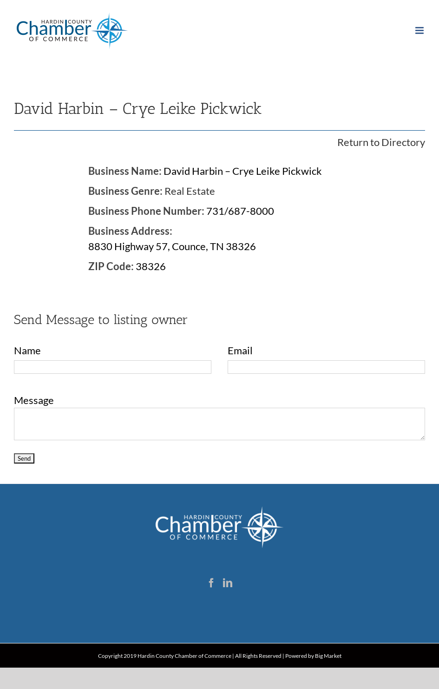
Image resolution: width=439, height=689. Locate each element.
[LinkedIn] (227, 583)
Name (27, 350)
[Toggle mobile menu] (420, 30)
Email (240, 350)
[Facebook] (211, 583)
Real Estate (189, 191)
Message (34, 400)
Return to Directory (381, 142)
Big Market (328, 655)
